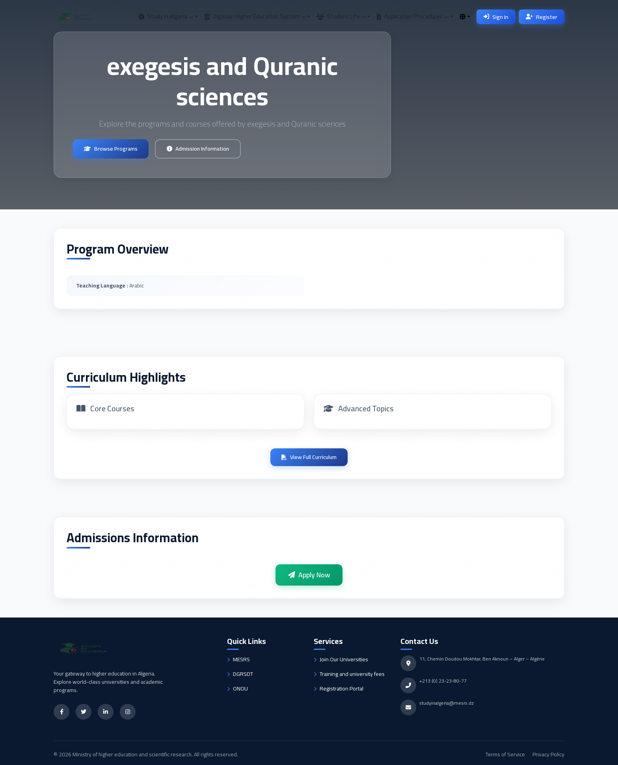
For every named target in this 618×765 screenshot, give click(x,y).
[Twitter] (83, 712)
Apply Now (309, 574)
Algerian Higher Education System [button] (255, 16)
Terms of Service (506, 754)
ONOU (237, 689)
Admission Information (198, 149)
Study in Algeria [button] (165, 16)
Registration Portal (338, 689)
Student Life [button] (341, 16)
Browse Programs (111, 149)
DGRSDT (240, 674)
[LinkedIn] (106, 712)
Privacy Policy (548, 754)
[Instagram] (128, 712)
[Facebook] (61, 712)
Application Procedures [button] (413, 16)
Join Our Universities (341, 659)
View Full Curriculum (309, 457)
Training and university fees (349, 674)
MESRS (238, 659)
